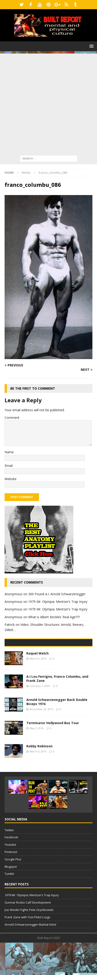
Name (9, 452)
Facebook (11, 870)
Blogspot (11, 899)
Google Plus (13, 892)
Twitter (9, 862)
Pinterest (11, 884)
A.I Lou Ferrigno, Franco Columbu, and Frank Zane (57, 711)
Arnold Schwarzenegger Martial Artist (30, 957)
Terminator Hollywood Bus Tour (52, 755)
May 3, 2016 (37, 760)
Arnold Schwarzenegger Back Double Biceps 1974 (56, 734)
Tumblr (9, 906)
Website (11, 479)
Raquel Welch (37, 685)
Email (9, 465)
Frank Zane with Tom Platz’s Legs (27, 949)
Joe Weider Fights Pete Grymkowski (29, 942)
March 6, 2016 (38, 783)
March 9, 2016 (38, 691)
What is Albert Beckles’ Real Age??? (54, 617)
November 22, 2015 (41, 741)
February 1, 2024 (40, 718)
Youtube (10, 877)
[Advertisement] (48, 102)
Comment (12, 417)
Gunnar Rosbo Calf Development (28, 935)
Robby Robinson (39, 778)
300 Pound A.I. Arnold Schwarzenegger (57, 594)
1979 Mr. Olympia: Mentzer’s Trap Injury (57, 601)
